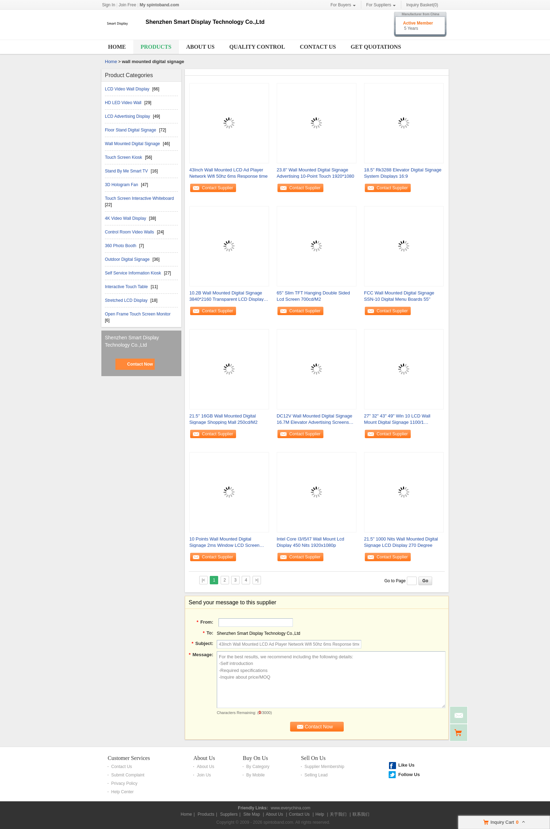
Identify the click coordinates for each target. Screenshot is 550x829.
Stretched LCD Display (127, 300)
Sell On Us (313, 758)
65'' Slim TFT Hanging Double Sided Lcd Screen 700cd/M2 (313, 296)
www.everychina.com (290, 808)
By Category (257, 766)
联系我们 (361, 814)
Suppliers (228, 814)
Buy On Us (255, 758)
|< (203, 580)
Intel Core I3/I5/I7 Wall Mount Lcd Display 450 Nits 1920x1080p (310, 542)
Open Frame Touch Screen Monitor (137, 314)
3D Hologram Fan (122, 184)
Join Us (204, 775)
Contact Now (140, 364)
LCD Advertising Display (128, 116)
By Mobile (255, 775)
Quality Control (257, 47)
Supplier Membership (324, 766)
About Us (200, 47)
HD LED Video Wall (123, 102)
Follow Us (409, 774)
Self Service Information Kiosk (133, 273)
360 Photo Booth (121, 245)
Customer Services (129, 758)
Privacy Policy (124, 783)
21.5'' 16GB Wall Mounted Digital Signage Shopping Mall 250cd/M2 (223, 419)
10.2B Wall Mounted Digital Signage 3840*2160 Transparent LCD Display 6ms (226, 296)
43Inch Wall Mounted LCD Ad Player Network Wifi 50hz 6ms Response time (228, 173)
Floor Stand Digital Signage (131, 130)
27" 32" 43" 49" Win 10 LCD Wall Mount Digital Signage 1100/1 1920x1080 (397, 419)
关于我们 (338, 814)
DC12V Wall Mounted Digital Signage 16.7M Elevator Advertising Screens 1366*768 (315, 419)
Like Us (406, 765)
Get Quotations (376, 47)
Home (117, 47)
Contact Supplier (217, 187)
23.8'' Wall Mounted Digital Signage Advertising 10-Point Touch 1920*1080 (315, 173)
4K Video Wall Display (126, 218)
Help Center (122, 791)
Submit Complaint (128, 775)
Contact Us (318, 47)
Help (319, 814)
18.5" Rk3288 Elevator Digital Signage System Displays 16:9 (403, 173)
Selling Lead (316, 775)
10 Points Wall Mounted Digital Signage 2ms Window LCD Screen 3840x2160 (224, 542)
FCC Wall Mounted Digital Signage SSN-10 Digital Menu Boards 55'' (399, 296)
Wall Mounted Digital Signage (133, 143)
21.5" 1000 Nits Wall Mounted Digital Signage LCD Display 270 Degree (401, 542)
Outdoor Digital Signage (128, 259)
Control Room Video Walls (130, 232)
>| (257, 580)
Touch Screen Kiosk (124, 157)
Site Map (251, 814)
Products (156, 47)
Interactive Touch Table (127, 286)
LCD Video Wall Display (127, 89)
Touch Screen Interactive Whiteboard (139, 198)
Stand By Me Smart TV (127, 171)
